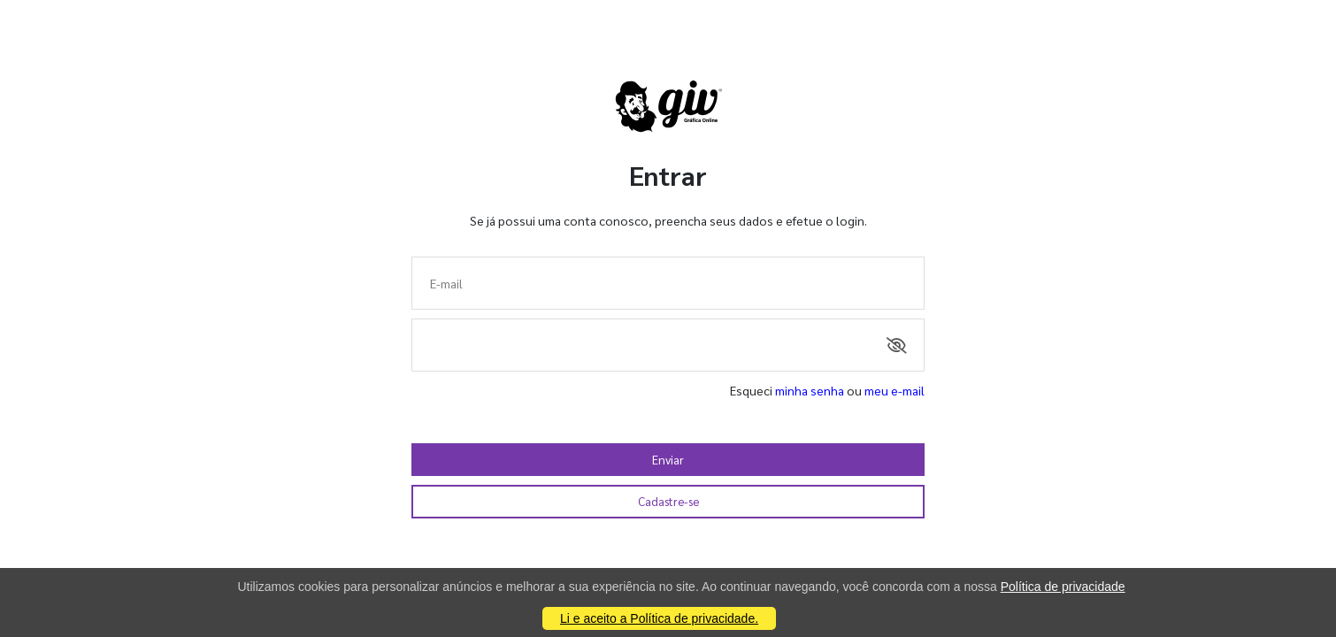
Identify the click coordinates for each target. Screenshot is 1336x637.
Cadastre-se (668, 501)
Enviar (668, 459)
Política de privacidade (1063, 586)
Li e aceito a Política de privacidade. (659, 618)
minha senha (809, 390)
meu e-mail (894, 390)
